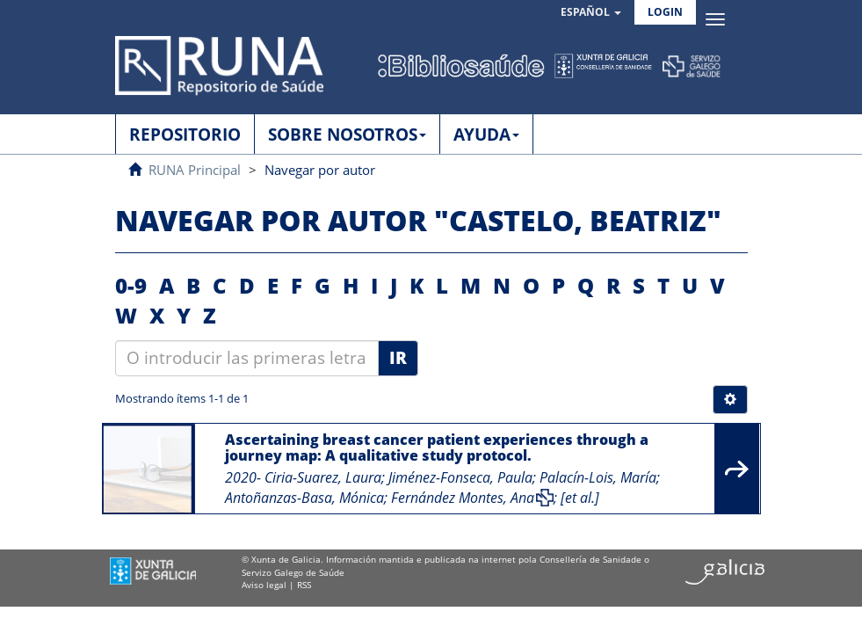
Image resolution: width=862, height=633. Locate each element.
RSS (304, 584)
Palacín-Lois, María (598, 477)
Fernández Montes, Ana (462, 497)
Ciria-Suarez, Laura (322, 477)
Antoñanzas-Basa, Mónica (304, 497)
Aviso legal (264, 584)
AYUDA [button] (486, 134)
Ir (398, 357)
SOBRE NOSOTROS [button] (347, 134)
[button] (590, 12)
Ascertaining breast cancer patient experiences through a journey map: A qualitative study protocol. (436, 447)
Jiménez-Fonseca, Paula (460, 477)
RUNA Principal (194, 169)
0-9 (131, 285)
